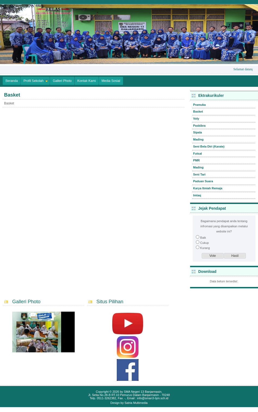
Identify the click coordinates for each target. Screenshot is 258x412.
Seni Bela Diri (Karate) (209, 146)
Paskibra (199, 125)
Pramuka (199, 104)
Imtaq (197, 195)
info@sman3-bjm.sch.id (152, 398)
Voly (196, 118)
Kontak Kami (86, 81)
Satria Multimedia (136, 402)
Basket (198, 111)
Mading (198, 139)
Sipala (197, 132)
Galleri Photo (62, 81)
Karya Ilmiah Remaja (207, 188)
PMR (196, 160)
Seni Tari (199, 174)
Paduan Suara (203, 181)
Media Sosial (111, 81)
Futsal (197, 153)
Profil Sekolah (35, 81)
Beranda (11, 81)
